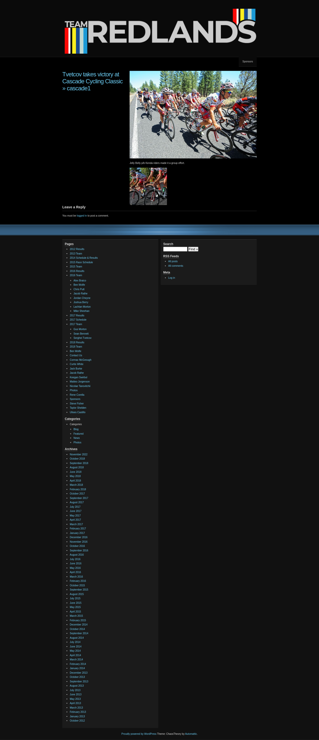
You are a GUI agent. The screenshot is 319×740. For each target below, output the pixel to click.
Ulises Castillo (77, 412)
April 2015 (75, 611)
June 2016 (75, 563)
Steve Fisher (77, 403)
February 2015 (78, 620)
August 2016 (77, 554)
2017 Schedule (78, 319)
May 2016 (75, 568)
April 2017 (75, 519)
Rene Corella (77, 394)
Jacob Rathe (80, 293)
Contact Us (76, 355)
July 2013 (75, 690)
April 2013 (75, 703)
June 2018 (75, 472)
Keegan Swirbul (78, 377)
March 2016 (76, 576)
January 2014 (77, 668)
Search (168, 244)
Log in (171, 277)
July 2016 (75, 559)
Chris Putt (79, 289)
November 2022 (78, 454)
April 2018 (75, 480)
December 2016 (78, 537)
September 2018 (79, 463)
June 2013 (75, 694)
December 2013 (78, 672)
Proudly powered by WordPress (138, 734)
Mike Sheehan (81, 311)
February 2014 (78, 664)
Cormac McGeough (80, 360)
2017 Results (77, 315)
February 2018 (78, 489)
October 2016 (77, 546)
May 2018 (75, 476)
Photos (74, 390)
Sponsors (247, 61)
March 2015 (76, 616)
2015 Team (76, 266)
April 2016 (75, 572)
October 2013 (77, 677)
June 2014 (75, 646)
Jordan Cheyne (82, 298)
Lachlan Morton (82, 306)
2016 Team (76, 275)
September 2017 (79, 498)
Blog (76, 429)
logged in (82, 215)
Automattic (191, 734)
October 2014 (77, 629)
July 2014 (75, 642)
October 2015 (77, 585)
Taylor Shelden (78, 407)
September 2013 (79, 681)
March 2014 (76, 659)
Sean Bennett (81, 333)
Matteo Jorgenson (80, 381)
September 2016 (79, 550)
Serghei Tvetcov (82, 338)
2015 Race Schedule (81, 262)
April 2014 (75, 655)
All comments (175, 265)
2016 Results (77, 271)
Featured (78, 433)
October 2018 (77, 458)
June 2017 (75, 511)
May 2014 (75, 650)
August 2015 (77, 594)
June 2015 (75, 603)
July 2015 (75, 598)
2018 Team (76, 346)
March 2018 (76, 485)
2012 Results (77, 249)
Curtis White (76, 364)
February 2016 (78, 581)
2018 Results (77, 342)
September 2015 (79, 589)
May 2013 (75, 699)
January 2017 (77, 533)
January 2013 (77, 716)
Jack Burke (76, 368)
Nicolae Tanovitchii (80, 386)
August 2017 (77, 502)
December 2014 (78, 624)
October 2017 (77, 493)
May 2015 (75, 607)
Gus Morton (80, 329)
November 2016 (78, 541)
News (77, 438)
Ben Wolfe (79, 284)
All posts (173, 261)
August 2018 (77, 467)
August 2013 (77, 685)
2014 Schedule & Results (84, 257)
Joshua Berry (81, 302)
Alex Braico (80, 280)
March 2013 (76, 707)
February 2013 (78, 712)
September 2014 (79, 633)
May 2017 (75, 515)
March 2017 (76, 524)
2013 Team (76, 253)
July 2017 (75, 506)
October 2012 (77, 720)
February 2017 (78, 528)
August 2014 (77, 637)
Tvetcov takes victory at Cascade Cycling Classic (92, 78)
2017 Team (76, 324)
